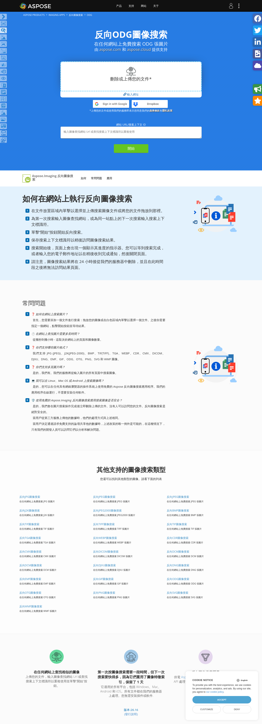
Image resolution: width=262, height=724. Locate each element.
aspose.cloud (139, 49)
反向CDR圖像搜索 (178, 538)
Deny (237, 709)
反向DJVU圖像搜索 (104, 565)
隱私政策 (167, 110)
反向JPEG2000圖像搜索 (107, 510)
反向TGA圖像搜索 (30, 538)
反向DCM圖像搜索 (178, 551)
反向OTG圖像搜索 (30, 592)
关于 (156, 5)
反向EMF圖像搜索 (30, 579)
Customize (206, 709)
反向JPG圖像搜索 (29, 497)
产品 (119, 5)
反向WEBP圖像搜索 (105, 538)
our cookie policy (215, 692)
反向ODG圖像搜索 (178, 579)
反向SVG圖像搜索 (177, 592)
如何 (83, 178)
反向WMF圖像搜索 (30, 606)
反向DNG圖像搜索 (178, 565)
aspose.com (110, 49)
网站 (143, 5)
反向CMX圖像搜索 (30, 551)
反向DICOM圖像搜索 (106, 551)
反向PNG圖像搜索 (104, 592)
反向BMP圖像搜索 (178, 510)
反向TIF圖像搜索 (29, 524)
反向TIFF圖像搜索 (104, 524)
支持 (131, 5)
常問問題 (96, 178)
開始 (131, 148)
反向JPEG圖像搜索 (104, 497)
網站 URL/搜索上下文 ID (131, 124)
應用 (109, 178)
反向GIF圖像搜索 (103, 579)
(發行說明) (131, 714)
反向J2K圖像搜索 (29, 510)
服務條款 (155, 110)
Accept (221, 700)
